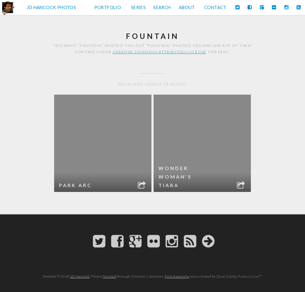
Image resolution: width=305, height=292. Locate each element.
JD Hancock (80, 276)
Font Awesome (177, 276)
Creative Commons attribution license (159, 52)
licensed (109, 276)
